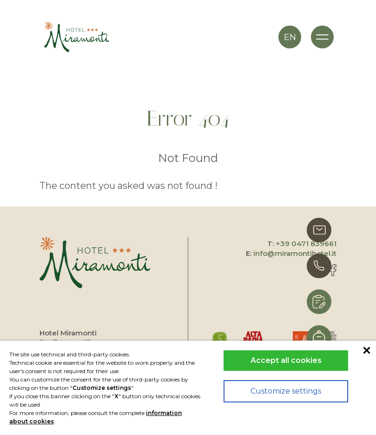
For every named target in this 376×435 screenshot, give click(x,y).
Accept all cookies (286, 360)
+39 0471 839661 (306, 243)
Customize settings (286, 391)
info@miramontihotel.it (294, 253)
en (290, 37)
